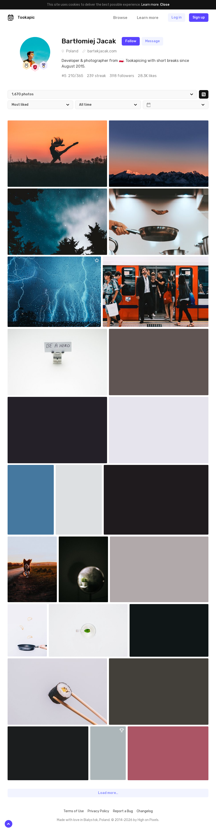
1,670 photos (23, 94)
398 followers (122, 75)
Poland (72, 51)
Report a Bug (123, 811)
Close (164, 5)
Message (152, 41)
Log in (176, 17)
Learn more (150, 5)
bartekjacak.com (102, 51)
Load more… (108, 793)
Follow (130, 41)
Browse (120, 17)
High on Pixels (148, 820)
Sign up (199, 17)
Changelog (145, 811)
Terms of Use (73, 811)
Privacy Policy (98, 811)
